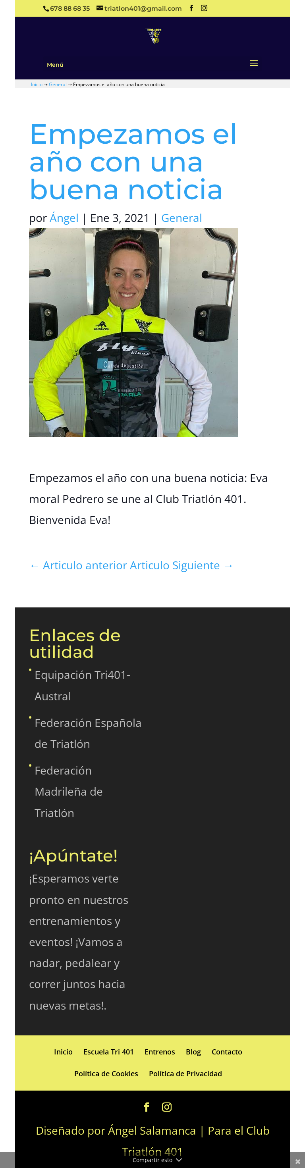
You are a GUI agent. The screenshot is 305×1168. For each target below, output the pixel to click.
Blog (193, 1051)
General (58, 84)
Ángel (64, 217)
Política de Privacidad (185, 1073)
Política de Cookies (106, 1073)
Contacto (227, 1051)
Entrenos (160, 1051)
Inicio (36, 84)
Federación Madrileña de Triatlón (69, 791)
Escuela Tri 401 (108, 1051)
